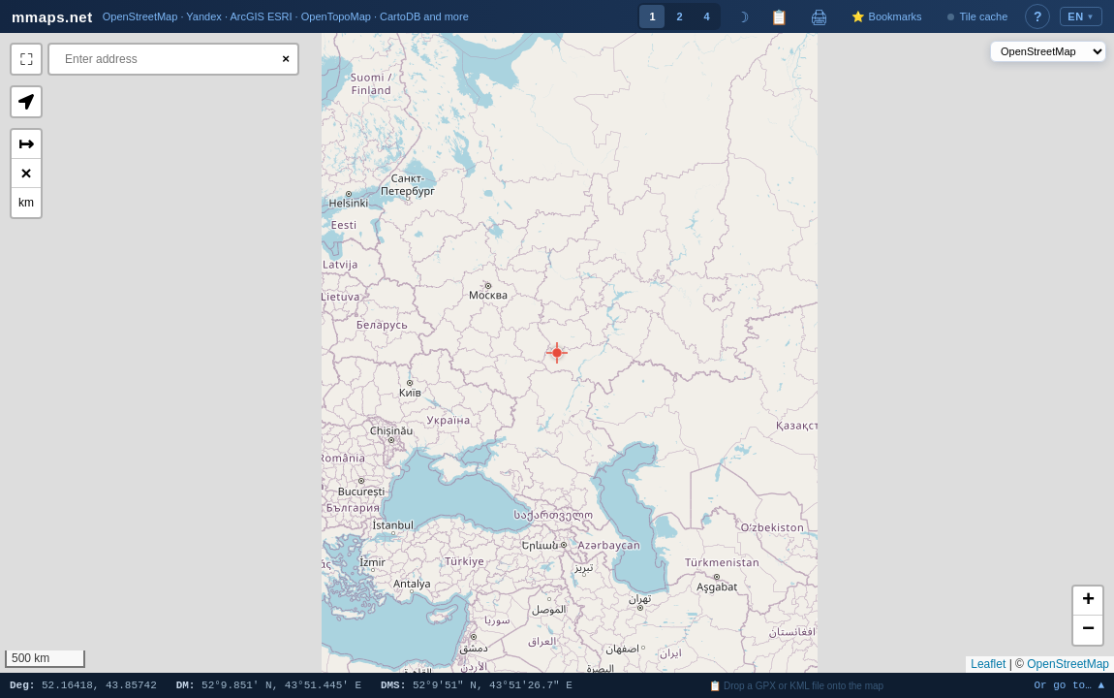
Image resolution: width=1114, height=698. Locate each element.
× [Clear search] (286, 58)
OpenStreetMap (1068, 664)
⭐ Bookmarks (886, 16)
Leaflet (988, 664)
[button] (557, 353)
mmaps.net (52, 17)
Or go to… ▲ (1069, 686)
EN (1081, 16)
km (26, 202)
